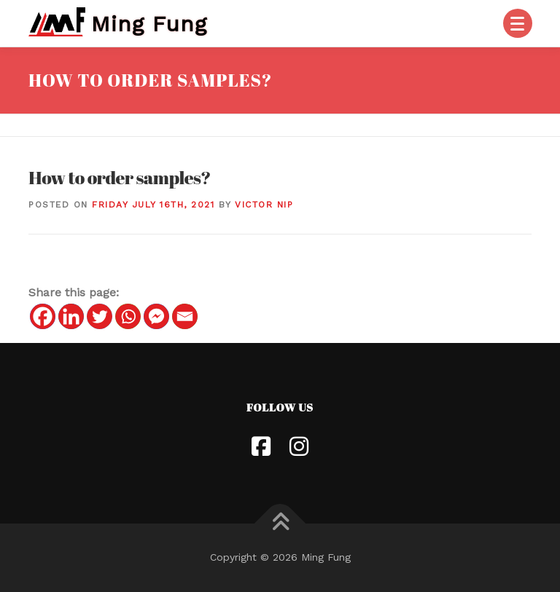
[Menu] (517, 23)
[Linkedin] (71, 316)
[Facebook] (42, 316)
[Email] (185, 316)
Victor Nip (264, 205)
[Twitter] (99, 316)
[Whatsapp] (128, 316)
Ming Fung (149, 23)
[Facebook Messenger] (156, 316)
